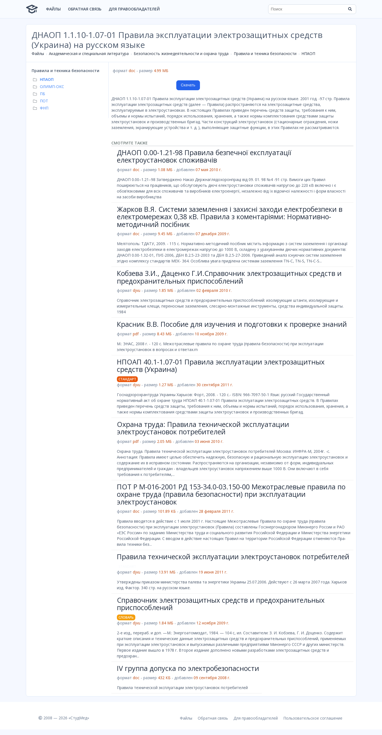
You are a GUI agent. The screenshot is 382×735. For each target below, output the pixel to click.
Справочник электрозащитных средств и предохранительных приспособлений (221, 603)
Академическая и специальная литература (89, 53)
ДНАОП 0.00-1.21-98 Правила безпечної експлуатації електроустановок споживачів (204, 156)
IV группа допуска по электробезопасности (188, 668)
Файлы (53, 9)
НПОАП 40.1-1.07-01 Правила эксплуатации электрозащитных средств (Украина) (221, 365)
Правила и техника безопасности (265, 53)
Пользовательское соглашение (312, 718)
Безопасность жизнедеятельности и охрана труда (181, 53)
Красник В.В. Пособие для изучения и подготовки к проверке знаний (232, 324)
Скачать (188, 85)
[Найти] (350, 9)
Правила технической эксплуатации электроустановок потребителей (233, 556)
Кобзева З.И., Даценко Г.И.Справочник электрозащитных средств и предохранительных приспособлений (229, 277)
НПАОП (308, 53)
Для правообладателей (134, 9)
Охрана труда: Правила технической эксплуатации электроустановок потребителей (203, 428)
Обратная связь (84, 9)
